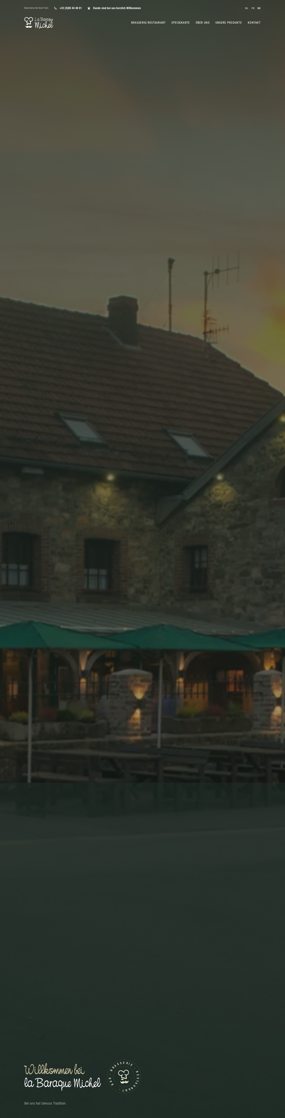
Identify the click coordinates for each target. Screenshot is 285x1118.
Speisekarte (180, 22)
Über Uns (203, 22)
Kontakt (254, 22)
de (259, 8)
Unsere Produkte (228, 22)
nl (246, 8)
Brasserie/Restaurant (148, 22)
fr (253, 8)
